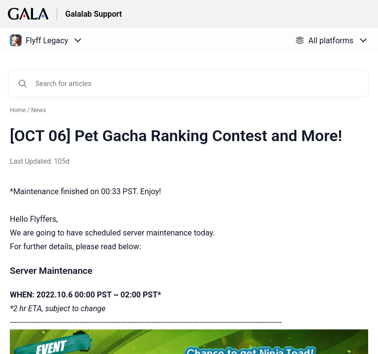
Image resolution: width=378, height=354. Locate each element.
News (38, 110)
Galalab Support (93, 14)
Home (18, 110)
